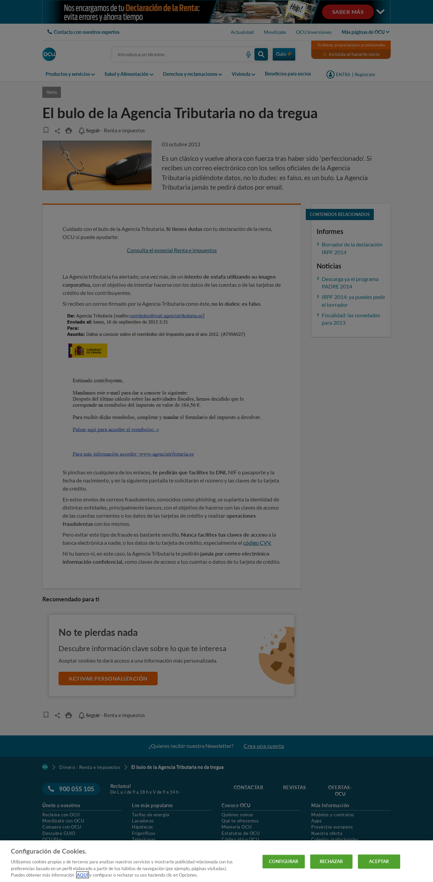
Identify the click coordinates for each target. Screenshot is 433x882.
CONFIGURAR (283, 861)
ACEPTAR (379, 861)
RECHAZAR (331, 861)
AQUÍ (82, 875)
